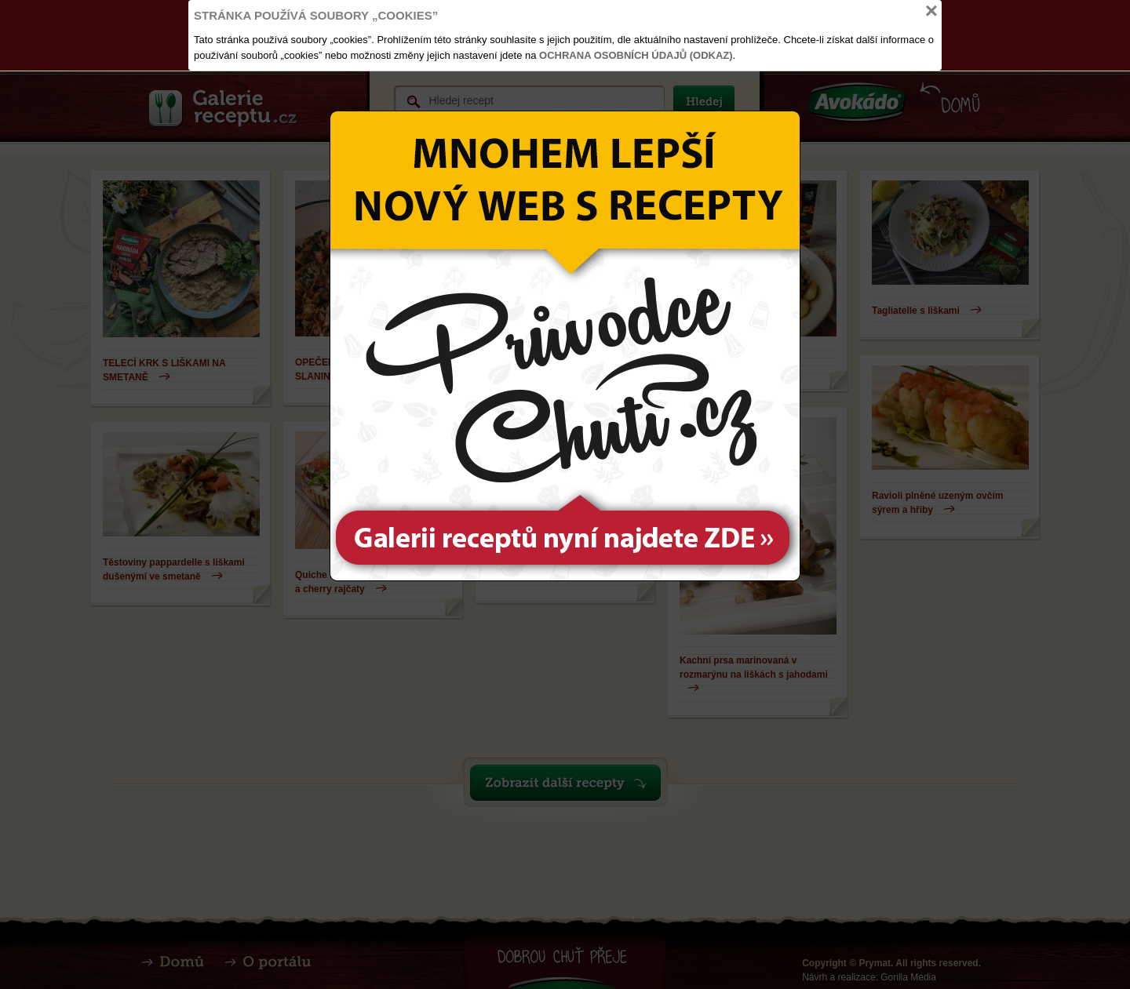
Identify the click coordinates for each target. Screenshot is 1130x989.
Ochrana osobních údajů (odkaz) (636, 55)
